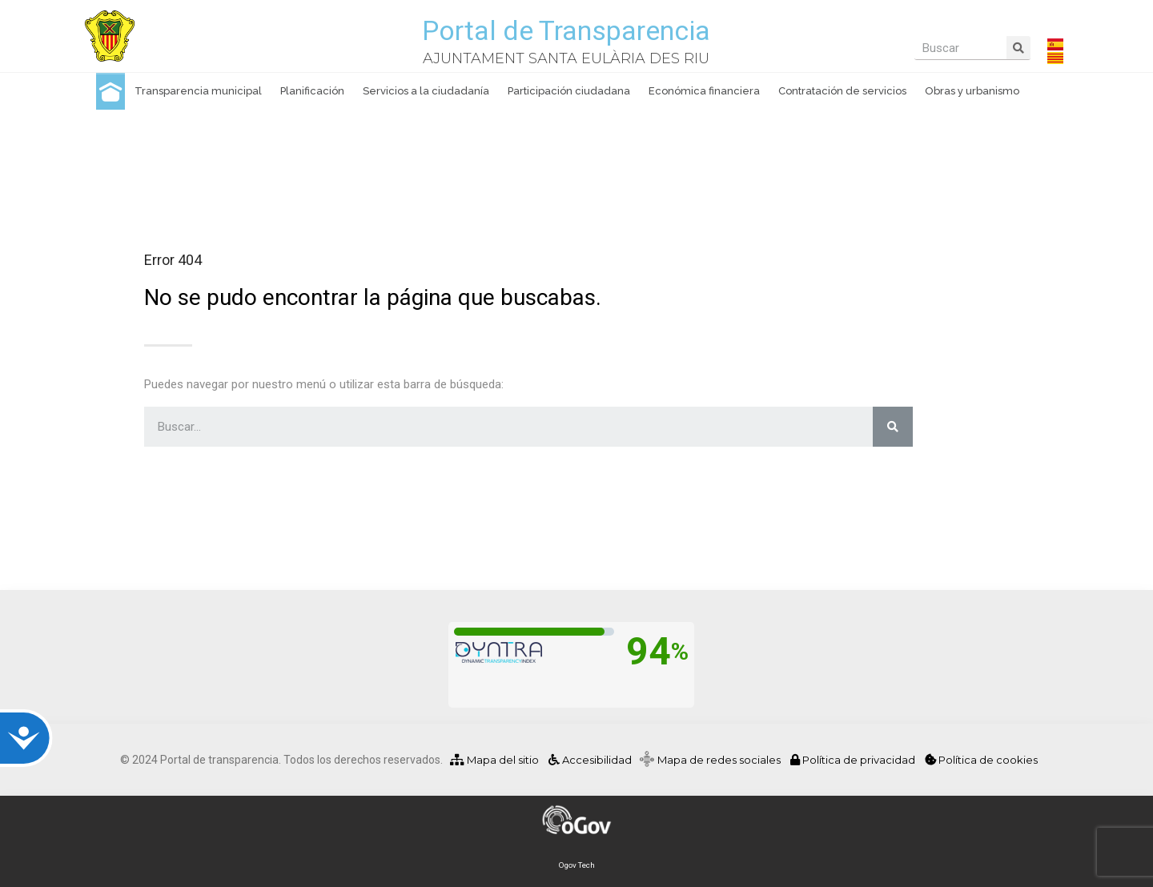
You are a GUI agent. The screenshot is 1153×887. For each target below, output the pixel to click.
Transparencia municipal (198, 91)
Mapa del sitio (494, 759)
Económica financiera (704, 91)
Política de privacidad (854, 759)
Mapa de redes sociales (722, 759)
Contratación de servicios (842, 91)
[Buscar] (1018, 47)
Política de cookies (981, 759)
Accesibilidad (589, 759)
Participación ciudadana (569, 91)
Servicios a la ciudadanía (426, 91)
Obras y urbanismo (972, 91)
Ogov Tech (577, 865)
